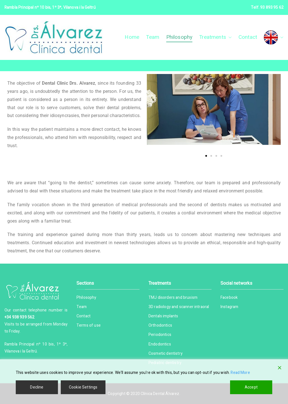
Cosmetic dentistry (165, 353)
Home (132, 37)
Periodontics (159, 335)
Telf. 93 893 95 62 (267, 7)
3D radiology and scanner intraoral (178, 307)
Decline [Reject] (36, 387)
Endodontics (159, 344)
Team (152, 37)
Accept (251, 387)
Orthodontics (160, 325)
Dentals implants (163, 316)
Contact (247, 37)
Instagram (229, 307)
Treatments (215, 37)
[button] (229, 37)
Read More (240, 373)
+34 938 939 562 (19, 317)
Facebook (229, 297)
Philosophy (179, 37)
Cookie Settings (83, 387)
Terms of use (88, 325)
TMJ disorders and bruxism (172, 297)
